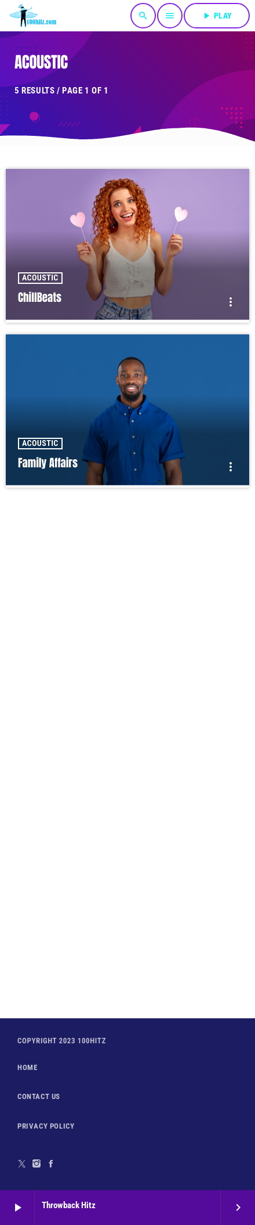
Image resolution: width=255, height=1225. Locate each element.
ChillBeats (39, 298)
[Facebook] (51, 1164)
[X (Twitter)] (22, 1164)
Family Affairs (48, 463)
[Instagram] (37, 1164)
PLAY (216, 15)
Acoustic (40, 278)
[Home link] (33, 15)
